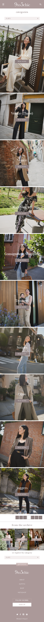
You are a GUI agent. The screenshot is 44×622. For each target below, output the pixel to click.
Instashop (22, 592)
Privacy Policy (22, 619)
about (22, 580)
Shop (22, 588)
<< (17, 518)
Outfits (22, 584)
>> (40, 518)
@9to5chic (22, 564)
